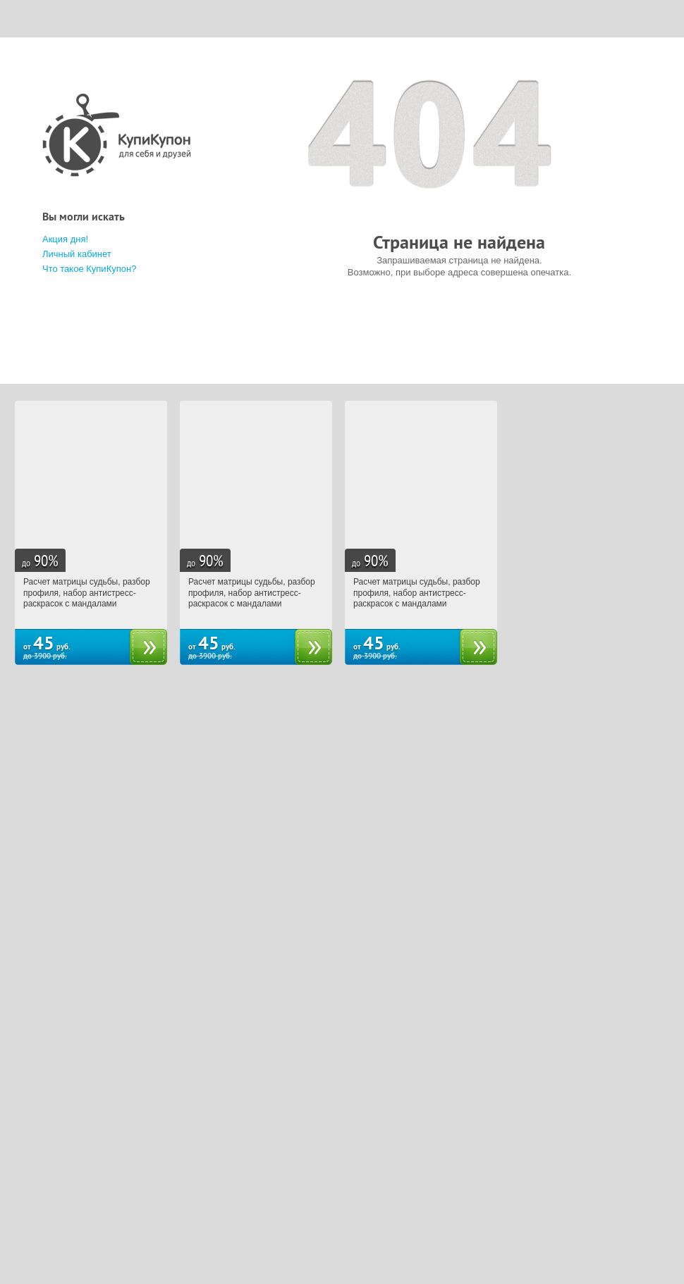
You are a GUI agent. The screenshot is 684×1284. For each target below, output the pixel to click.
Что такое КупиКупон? (89, 268)
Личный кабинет (76, 254)
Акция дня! (65, 239)
